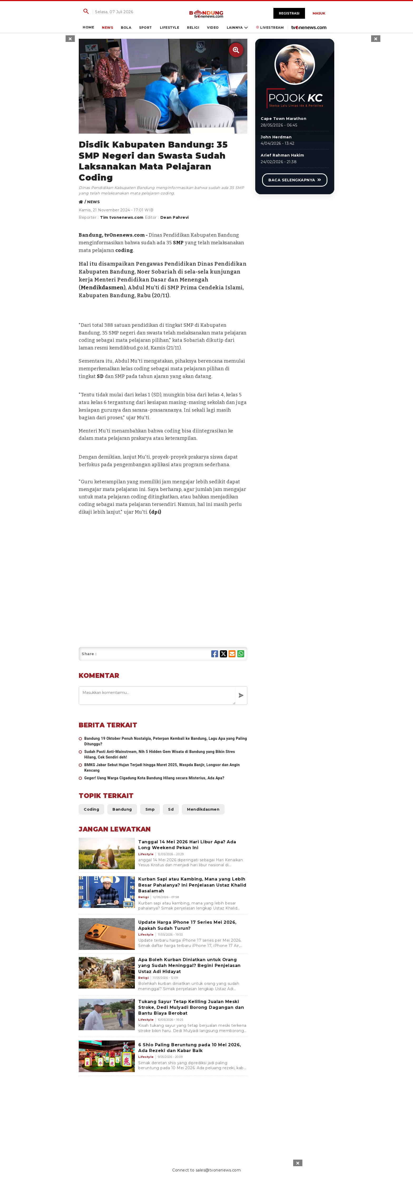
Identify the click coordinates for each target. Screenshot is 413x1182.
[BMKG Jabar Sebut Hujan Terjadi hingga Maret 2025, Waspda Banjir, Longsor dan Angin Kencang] (163, 767)
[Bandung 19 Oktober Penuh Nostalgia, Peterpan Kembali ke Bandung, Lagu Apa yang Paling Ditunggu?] (163, 741)
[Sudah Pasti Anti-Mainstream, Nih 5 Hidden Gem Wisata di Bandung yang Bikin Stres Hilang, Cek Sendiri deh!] (163, 754)
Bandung (90, 235)
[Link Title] (206, 13)
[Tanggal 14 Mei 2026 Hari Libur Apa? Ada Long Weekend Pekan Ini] (107, 853)
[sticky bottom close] (297, 1163)
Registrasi (289, 13)
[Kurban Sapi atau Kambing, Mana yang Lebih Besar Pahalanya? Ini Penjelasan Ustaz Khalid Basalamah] (107, 892)
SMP (178, 243)
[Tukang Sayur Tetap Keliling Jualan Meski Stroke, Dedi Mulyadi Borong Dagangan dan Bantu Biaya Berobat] (107, 1014)
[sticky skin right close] (375, 38)
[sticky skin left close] (70, 38)
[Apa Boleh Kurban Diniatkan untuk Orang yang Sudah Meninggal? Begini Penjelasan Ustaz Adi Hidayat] (107, 973)
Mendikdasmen (102, 287)
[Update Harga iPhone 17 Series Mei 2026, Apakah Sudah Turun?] (107, 934)
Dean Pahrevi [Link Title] (174, 217)
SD (100, 376)
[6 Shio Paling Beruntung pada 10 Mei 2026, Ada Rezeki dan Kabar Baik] (107, 1056)
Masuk (319, 13)
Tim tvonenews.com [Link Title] (122, 217)
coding (124, 250)
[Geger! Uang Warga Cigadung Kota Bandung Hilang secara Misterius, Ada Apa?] (163, 778)
